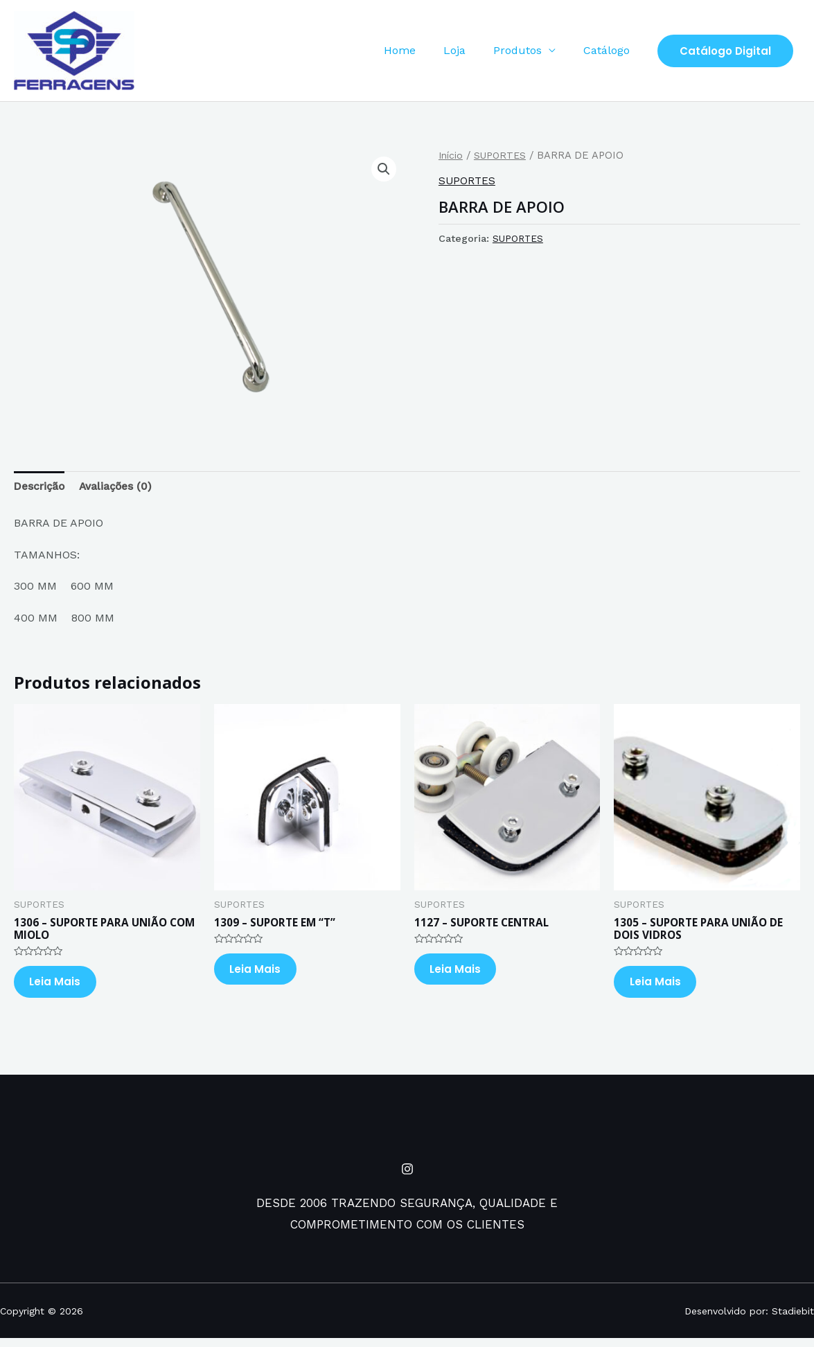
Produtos (526, 50)
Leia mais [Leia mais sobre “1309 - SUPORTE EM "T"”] (262, 974)
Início (452, 155)
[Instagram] (407, 1178)
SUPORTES (503, 155)
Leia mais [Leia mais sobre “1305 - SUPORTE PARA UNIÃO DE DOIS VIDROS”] (662, 987)
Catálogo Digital (725, 51)
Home (419, 50)
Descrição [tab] (41, 486)
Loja (468, 50)
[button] (383, 169)
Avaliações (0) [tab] (120, 486)
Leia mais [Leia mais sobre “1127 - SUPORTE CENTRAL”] (462, 974)
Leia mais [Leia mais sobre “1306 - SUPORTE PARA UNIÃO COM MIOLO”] (62, 987)
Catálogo (609, 50)
